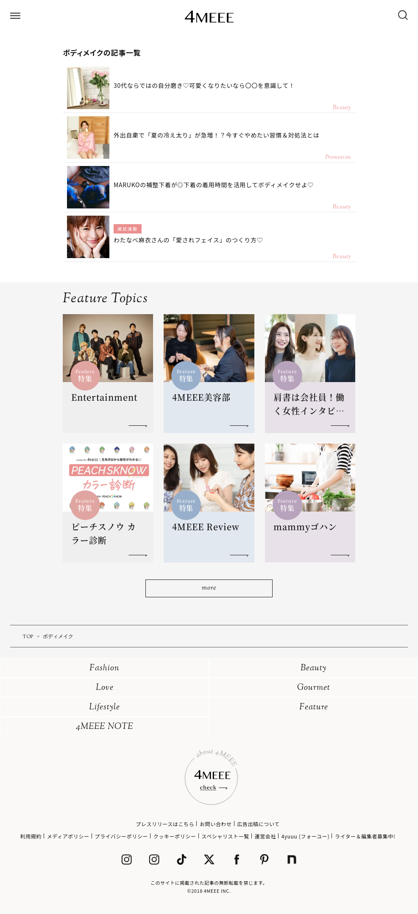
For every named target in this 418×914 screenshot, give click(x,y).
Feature (313, 707)
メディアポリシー (68, 836)
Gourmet (313, 688)
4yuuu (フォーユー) (305, 836)
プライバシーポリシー (121, 836)
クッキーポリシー (174, 836)
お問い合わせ (216, 823)
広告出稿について (258, 823)
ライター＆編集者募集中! (365, 836)
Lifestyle (104, 707)
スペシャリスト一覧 (225, 836)
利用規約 (31, 836)
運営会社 (265, 836)
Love (105, 688)
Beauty (313, 668)
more (209, 588)
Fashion (104, 668)
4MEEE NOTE (105, 727)
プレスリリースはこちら (165, 823)
